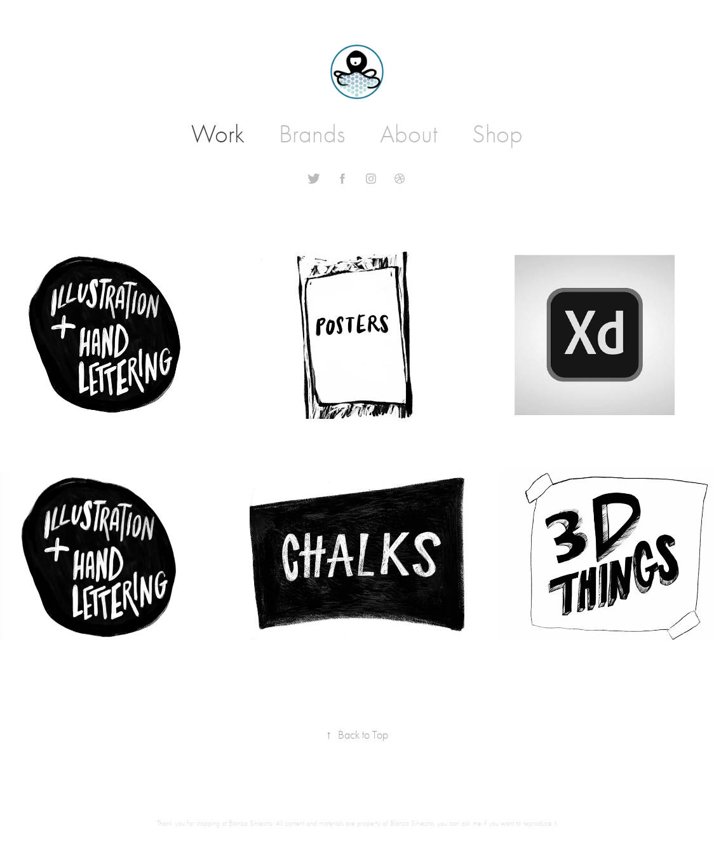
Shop (497, 134)
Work (218, 134)
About (409, 134)
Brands (312, 134)
